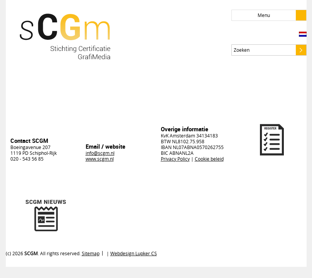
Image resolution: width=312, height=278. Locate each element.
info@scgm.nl (100, 153)
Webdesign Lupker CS (133, 253)
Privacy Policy (175, 159)
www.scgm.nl (100, 159)
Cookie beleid (209, 159)
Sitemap (91, 253)
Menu (282, 15)
